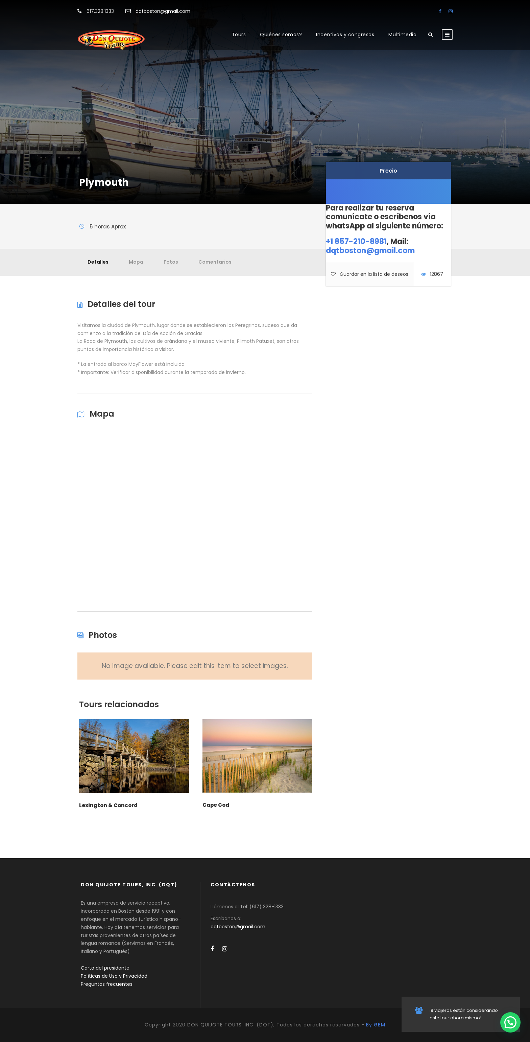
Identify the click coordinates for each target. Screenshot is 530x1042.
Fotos (171, 262)
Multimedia (402, 34)
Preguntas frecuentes (106, 984)
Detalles (98, 262)
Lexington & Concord (108, 805)
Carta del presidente (105, 968)
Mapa (136, 262)
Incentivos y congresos (345, 34)
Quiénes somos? (281, 34)
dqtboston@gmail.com (163, 11)
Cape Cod (215, 804)
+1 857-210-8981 (356, 241)
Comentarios (215, 262)
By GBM (375, 1024)
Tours (239, 34)
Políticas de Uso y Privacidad (114, 976)
